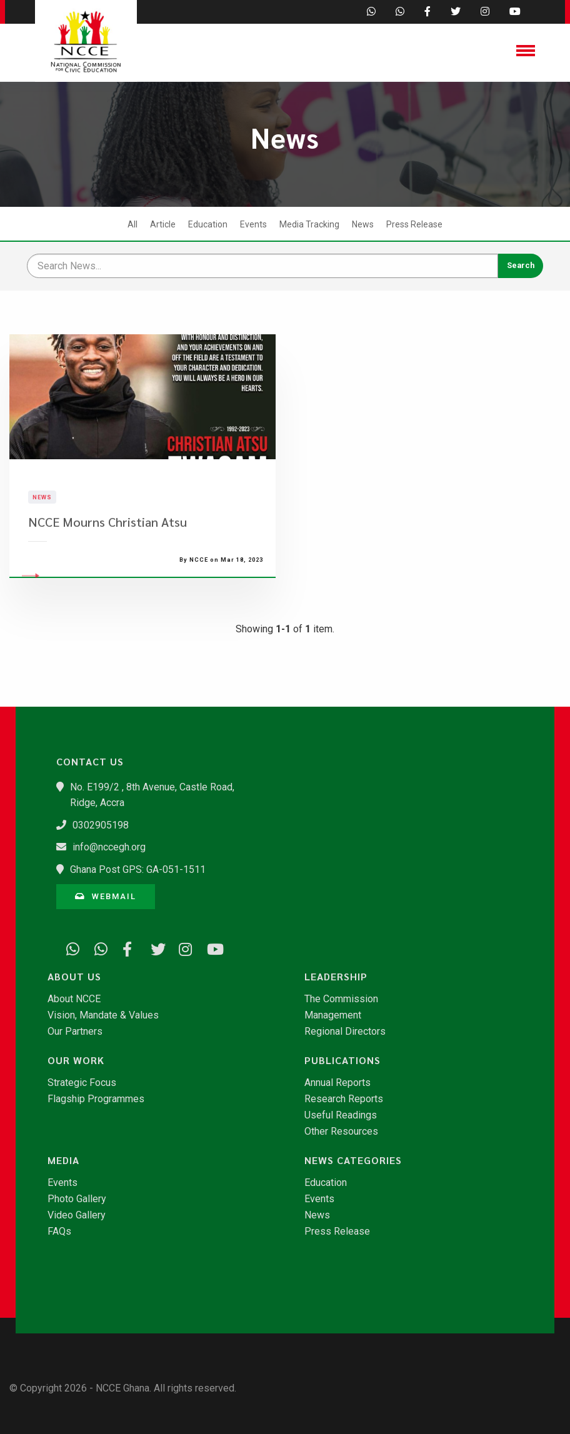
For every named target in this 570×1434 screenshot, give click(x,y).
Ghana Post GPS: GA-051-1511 (138, 869)
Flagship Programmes (96, 1099)
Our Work (76, 1060)
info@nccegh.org (109, 847)
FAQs (59, 1232)
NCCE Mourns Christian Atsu (107, 543)
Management (332, 1015)
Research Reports (343, 1099)
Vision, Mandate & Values (103, 1015)
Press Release (414, 224)
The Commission (341, 999)
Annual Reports (337, 1083)
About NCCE (74, 999)
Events (253, 224)
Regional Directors (345, 1032)
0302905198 (100, 825)
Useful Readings (340, 1115)
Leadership (336, 977)
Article (163, 224)
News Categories (353, 1160)
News (363, 224)
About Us (74, 977)
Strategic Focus (82, 1083)
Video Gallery (77, 1215)
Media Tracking (309, 224)
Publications (342, 1060)
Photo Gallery (77, 1199)
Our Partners (75, 1032)
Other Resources (341, 1132)
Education (208, 224)
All (133, 224)
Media (63, 1160)
